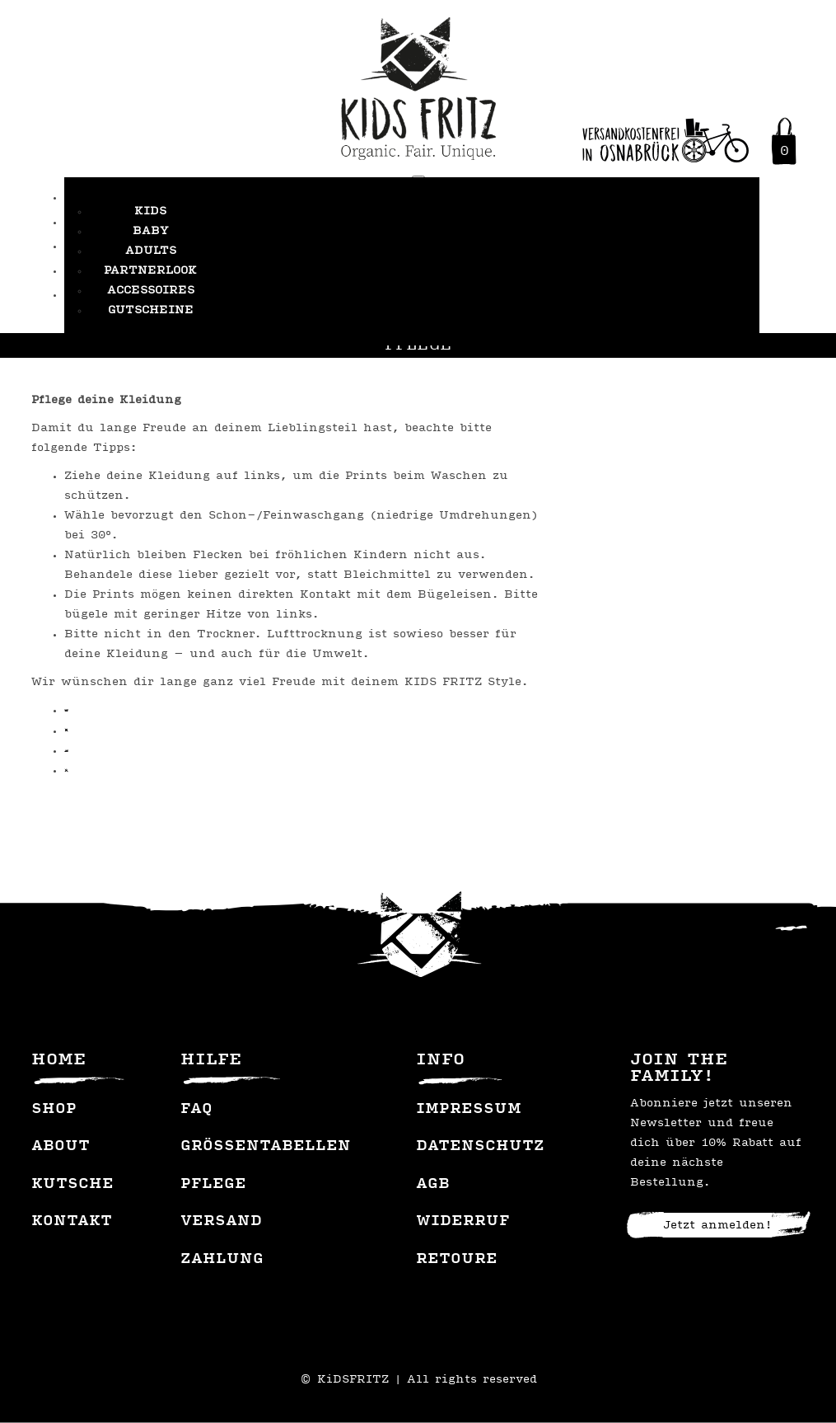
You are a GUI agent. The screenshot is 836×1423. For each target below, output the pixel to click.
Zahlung (222, 1259)
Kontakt (71, 1221)
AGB (433, 1184)
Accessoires (150, 290)
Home (58, 1060)
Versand (221, 1221)
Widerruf (463, 1221)
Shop (54, 1109)
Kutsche (72, 1184)
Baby (151, 231)
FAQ (196, 1109)
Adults (150, 251)
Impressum (468, 1109)
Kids (150, 211)
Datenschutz (480, 1146)
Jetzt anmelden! (717, 1225)
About (60, 1146)
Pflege (213, 1184)
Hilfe (211, 1060)
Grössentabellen (265, 1146)
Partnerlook (150, 270)
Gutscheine (151, 310)
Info (440, 1060)
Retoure (456, 1259)
